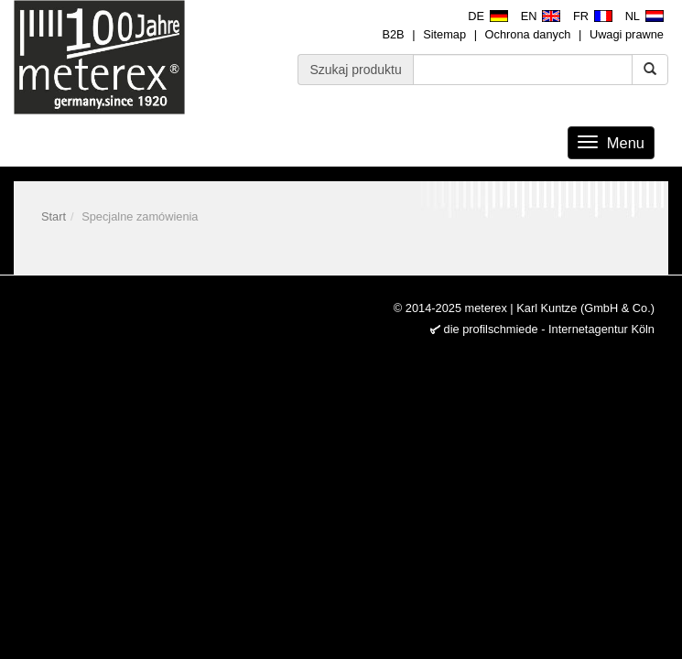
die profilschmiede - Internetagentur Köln (549, 329)
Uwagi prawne (627, 34)
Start (53, 216)
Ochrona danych (528, 34)
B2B (393, 34)
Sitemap (444, 34)
